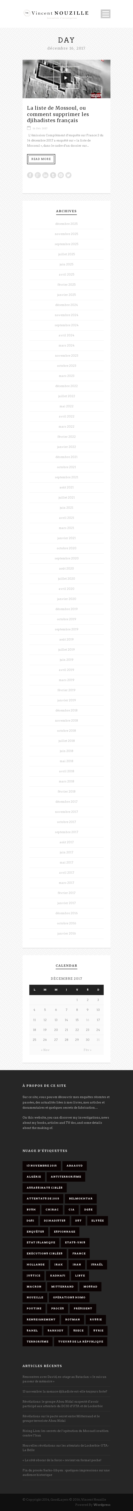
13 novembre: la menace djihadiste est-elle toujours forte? (65, 1391)
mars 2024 (67, 345)
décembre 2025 (66, 224)
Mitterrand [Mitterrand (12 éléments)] (62, 1286)
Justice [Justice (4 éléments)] (33, 1275)
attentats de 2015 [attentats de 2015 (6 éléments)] (43, 1198)
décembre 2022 (66, 386)
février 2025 (66, 284)
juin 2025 (66, 264)
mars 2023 (66, 376)
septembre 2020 (67, 558)
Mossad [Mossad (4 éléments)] (90, 1286)
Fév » (88, 1050)
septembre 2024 (67, 325)
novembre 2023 (66, 355)
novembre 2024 (66, 315)
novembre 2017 (66, 812)
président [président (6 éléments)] (83, 1308)
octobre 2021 (66, 467)
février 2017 (67, 893)
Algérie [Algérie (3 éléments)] (34, 1176)
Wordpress (101, 1504)
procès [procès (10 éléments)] (57, 1308)
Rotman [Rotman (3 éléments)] (72, 1319)
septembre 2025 (66, 244)
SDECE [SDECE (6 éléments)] (78, 1330)
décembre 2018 (66, 710)
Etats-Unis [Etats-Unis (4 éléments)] (75, 1242)
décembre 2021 (66, 457)
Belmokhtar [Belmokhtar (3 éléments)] (81, 1198)
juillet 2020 (66, 578)
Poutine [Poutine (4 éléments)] (34, 1308)
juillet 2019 (66, 649)
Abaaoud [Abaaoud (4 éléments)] (74, 1165)
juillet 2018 (66, 741)
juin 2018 (66, 751)
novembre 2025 (66, 234)
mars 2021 (66, 528)
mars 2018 (66, 781)
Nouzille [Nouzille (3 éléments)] (35, 1297)
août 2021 (67, 487)
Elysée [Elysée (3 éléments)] (97, 1220)
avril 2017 (66, 872)
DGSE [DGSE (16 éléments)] (88, 1209)
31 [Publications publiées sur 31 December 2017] (98, 1040)
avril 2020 (66, 588)
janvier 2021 (66, 538)
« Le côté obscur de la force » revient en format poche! (62, 1460)
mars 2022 (66, 426)
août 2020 (66, 568)
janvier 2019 (66, 700)
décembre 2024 (66, 305)
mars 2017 (66, 882)
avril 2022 (66, 416)
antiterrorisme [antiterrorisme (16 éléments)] (66, 1176)
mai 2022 (66, 406)
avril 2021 (66, 518)
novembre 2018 (66, 720)
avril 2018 (66, 771)
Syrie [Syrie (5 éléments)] (98, 1330)
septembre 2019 (66, 629)
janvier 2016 (66, 933)
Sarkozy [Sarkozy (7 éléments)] (56, 1330)
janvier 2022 (66, 447)
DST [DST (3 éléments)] (78, 1220)
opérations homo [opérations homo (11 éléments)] (69, 1297)
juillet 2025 (66, 254)
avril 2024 (66, 335)
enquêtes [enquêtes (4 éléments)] (35, 1231)
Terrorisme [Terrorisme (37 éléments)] (37, 1341)
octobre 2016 (66, 923)
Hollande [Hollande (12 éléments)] (36, 1264)
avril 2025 (66, 274)
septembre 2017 (66, 832)
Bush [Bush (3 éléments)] (31, 1209)
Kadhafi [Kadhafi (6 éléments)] (57, 1275)
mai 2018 (66, 761)
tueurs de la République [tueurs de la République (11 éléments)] (80, 1341)
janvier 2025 (66, 294)
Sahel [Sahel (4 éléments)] (32, 1330)
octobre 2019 (66, 619)
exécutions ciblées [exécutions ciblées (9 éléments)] (45, 1253)
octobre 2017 (66, 822)
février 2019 (66, 690)
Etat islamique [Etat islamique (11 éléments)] (41, 1242)
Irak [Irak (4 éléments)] (58, 1264)
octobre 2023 (66, 365)
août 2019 (66, 639)
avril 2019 (66, 670)
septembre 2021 (66, 477)
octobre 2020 (66, 548)
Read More (41, 159)
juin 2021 (66, 507)
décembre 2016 (66, 913)
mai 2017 (66, 862)
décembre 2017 (66, 801)
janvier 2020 (66, 599)
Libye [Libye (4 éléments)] (80, 1275)
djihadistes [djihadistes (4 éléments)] (55, 1220)
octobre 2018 (66, 730)
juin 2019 (66, 659)
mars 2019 (66, 680)
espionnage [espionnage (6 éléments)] (64, 1231)
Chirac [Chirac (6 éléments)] (52, 1209)
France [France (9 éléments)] (79, 1253)
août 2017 (67, 842)
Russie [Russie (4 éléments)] (96, 1319)
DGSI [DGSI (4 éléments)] (30, 1220)
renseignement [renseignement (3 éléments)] (41, 1319)
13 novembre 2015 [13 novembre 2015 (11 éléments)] (42, 1165)
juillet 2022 (66, 396)
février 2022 (66, 436)
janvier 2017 (66, 903)
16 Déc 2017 (40, 128)
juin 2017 (66, 852)
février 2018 (67, 791)
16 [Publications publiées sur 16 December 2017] (87, 1020)
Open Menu (105, 13)
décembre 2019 (66, 609)
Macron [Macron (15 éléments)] (34, 1286)
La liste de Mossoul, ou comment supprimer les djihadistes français (58, 114)
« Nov (45, 1050)
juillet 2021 (66, 497)
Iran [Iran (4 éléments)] (77, 1264)
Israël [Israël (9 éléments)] (97, 1264)
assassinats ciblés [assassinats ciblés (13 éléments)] (45, 1187)
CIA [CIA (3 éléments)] (72, 1209)
